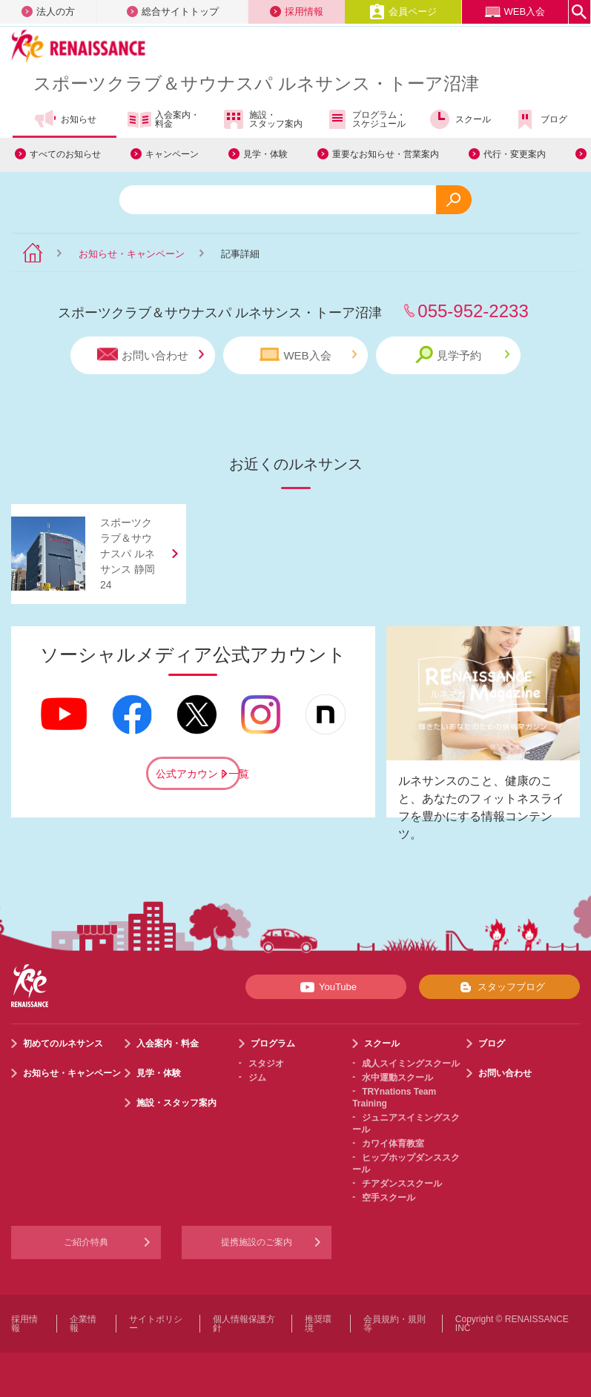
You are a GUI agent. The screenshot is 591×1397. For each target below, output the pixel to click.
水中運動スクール (397, 1077)
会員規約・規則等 (394, 1323)
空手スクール (388, 1197)
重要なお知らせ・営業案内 (385, 154)
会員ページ (403, 11)
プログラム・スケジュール (365, 119)
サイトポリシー (155, 1323)
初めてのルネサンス (63, 1043)
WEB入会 (515, 11)
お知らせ (64, 119)
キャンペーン (172, 154)
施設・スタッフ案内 (262, 119)
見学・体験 (265, 154)
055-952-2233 (472, 311)
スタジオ (266, 1063)
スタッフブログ (499, 987)
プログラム (273, 1043)
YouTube (326, 987)
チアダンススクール (402, 1183)
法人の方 (48, 11)
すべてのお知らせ (65, 154)
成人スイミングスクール (411, 1063)
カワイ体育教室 (393, 1143)
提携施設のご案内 (256, 1242)
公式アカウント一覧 (198, 774)
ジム (257, 1077)
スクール (459, 119)
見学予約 (462, 354)
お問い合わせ (150, 355)
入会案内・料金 (163, 120)
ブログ (540, 119)
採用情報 (296, 11)
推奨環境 (318, 1323)
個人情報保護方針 (244, 1323)
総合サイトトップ (173, 11)
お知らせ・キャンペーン (132, 253)
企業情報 (83, 1323)
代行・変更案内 (514, 154)
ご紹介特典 (86, 1242)
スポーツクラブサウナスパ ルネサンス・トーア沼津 (256, 83)
